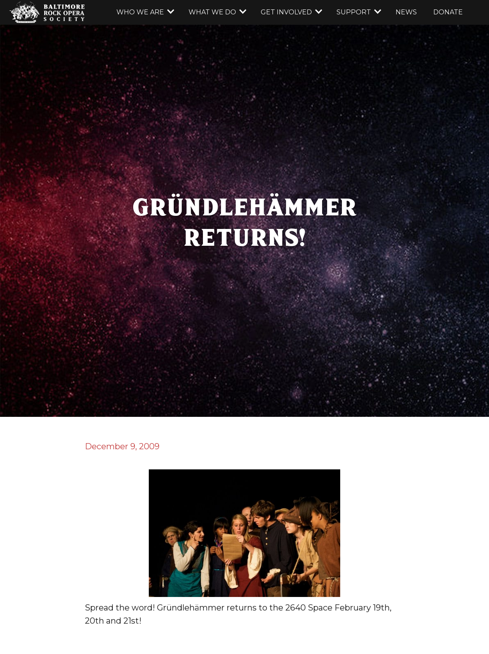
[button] (144, 12)
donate (448, 12)
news (406, 12)
